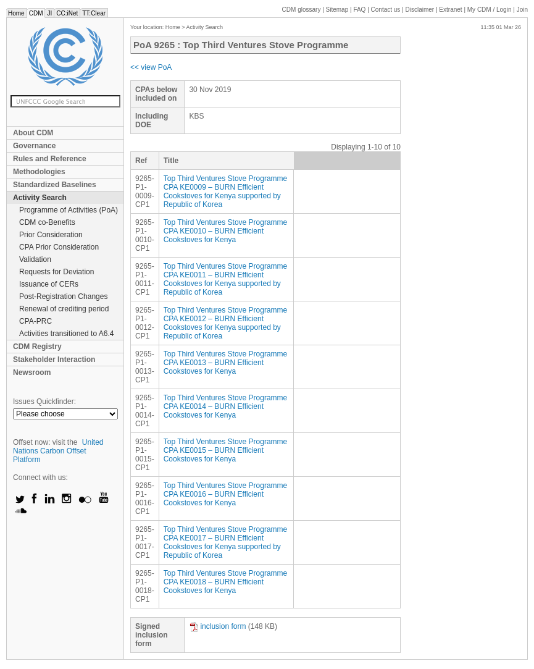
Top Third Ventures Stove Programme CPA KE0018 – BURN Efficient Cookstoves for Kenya (226, 582)
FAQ (359, 9)
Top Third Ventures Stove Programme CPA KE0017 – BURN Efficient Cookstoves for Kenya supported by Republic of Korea (226, 542)
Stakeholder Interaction (54, 359)
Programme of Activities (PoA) (68, 210)
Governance (34, 145)
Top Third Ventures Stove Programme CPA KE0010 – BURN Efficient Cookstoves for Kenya (226, 231)
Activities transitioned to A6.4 (66, 333)
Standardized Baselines (54, 184)
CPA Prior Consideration (59, 247)
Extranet (450, 9)
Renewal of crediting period (64, 309)
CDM (36, 13)
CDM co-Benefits (47, 222)
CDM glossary (301, 9)
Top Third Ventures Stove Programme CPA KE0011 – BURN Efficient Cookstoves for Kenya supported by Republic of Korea (226, 279)
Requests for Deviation (56, 271)
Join (522, 9)
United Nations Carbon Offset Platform (58, 451)
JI (49, 13)
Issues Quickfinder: (44, 401)
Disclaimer (420, 9)
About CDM (33, 132)
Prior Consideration (51, 234)
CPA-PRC (35, 321)
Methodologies (39, 171)
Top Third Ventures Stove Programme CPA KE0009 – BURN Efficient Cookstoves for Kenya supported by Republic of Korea (226, 191)
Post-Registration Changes (63, 296)
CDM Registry (37, 346)
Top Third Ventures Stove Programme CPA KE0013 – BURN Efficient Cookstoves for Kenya (226, 363)
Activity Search (40, 197)
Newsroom (32, 372)
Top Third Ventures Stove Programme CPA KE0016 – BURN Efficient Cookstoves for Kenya (226, 494)
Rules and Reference (49, 158)
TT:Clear (94, 13)
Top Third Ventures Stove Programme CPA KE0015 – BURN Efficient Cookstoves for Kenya (226, 450)
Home (16, 13)
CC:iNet (67, 13)
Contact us (386, 9)
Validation (35, 259)
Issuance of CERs (48, 284)
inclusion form (217, 626)
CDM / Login (490, 9)
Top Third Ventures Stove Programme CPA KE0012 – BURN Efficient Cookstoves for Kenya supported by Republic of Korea (226, 323)
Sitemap (337, 9)
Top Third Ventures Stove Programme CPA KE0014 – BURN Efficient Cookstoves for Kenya (226, 406)
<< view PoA (151, 67)
